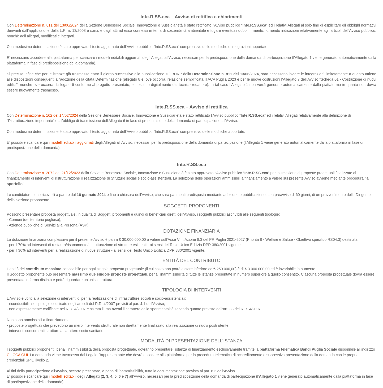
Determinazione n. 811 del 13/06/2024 (47, 25)
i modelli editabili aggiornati (72, 142)
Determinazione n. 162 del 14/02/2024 (46, 115)
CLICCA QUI (17, 355)
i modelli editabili (62, 376)
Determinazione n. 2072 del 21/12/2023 (47, 173)
